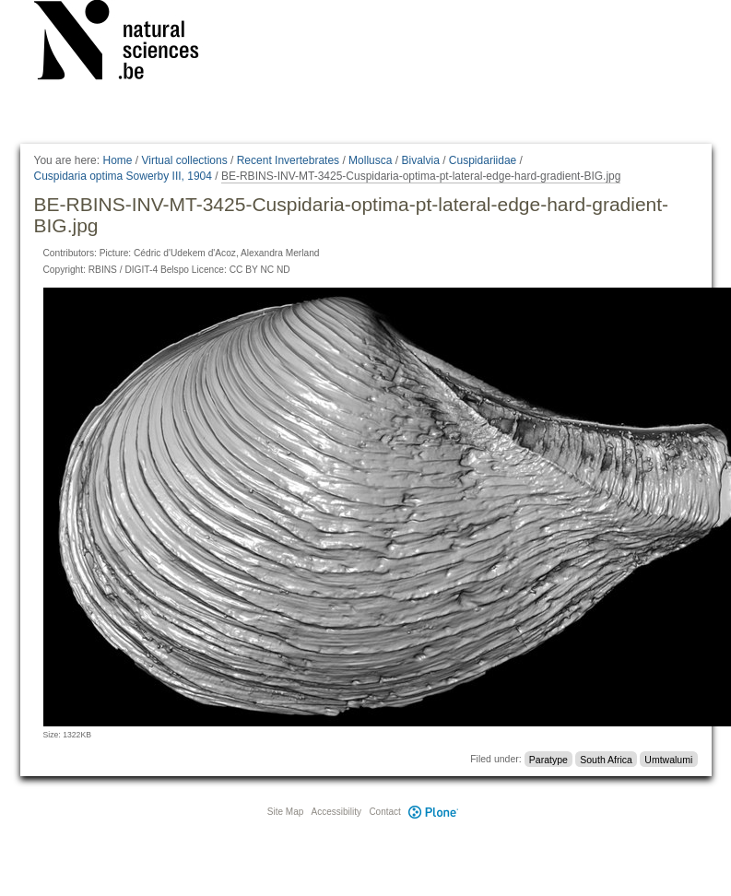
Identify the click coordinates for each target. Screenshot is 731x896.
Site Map (285, 812)
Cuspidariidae (482, 160)
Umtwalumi (668, 758)
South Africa (606, 758)
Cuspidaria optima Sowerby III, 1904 (123, 176)
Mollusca (370, 160)
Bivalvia (420, 160)
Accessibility (336, 812)
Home (117, 160)
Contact (384, 812)
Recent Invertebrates (288, 160)
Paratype (548, 758)
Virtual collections (185, 160)
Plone (434, 812)
